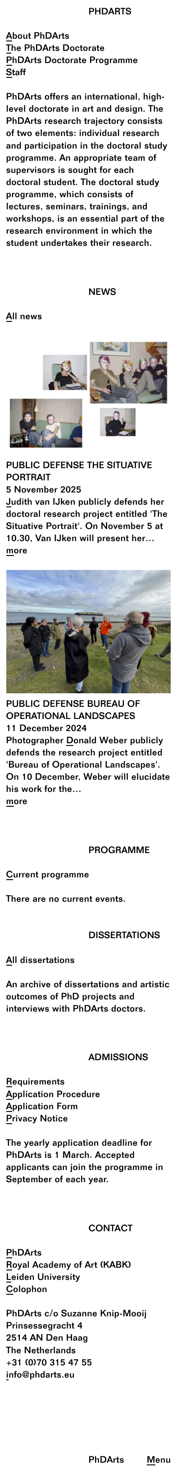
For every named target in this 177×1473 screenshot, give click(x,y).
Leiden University (43, 1278)
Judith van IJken (41, 502)
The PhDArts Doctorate (55, 49)
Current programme (48, 875)
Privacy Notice (37, 1119)
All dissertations (40, 961)
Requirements (35, 1082)
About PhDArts (38, 36)
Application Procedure (53, 1095)
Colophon (26, 1290)
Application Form (42, 1107)
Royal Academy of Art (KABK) (69, 1265)
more (17, 551)
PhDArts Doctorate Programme (72, 61)
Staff (16, 73)
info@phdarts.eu (40, 1375)
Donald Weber (96, 741)
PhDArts (24, 1253)
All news (24, 317)
